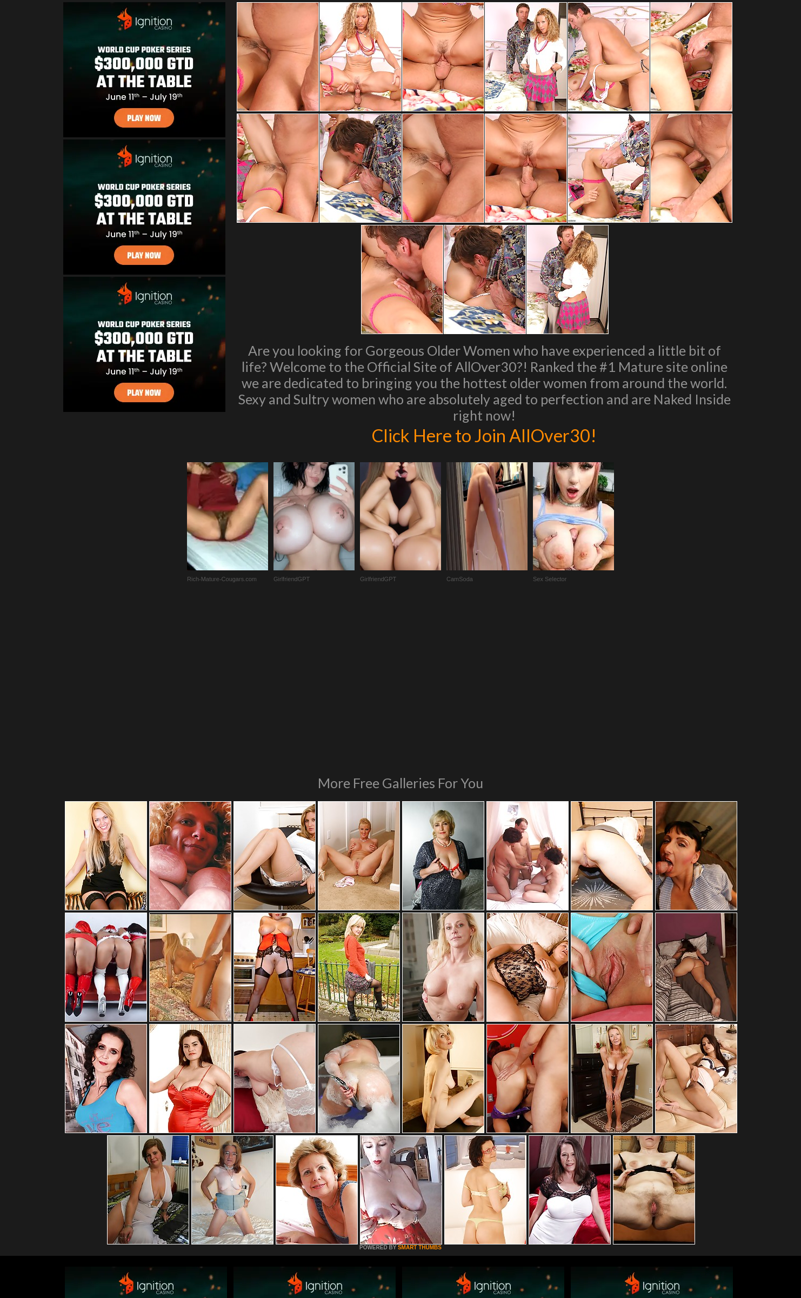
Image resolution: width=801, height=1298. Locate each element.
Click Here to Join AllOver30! (484, 434)
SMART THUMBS (420, 1100)
